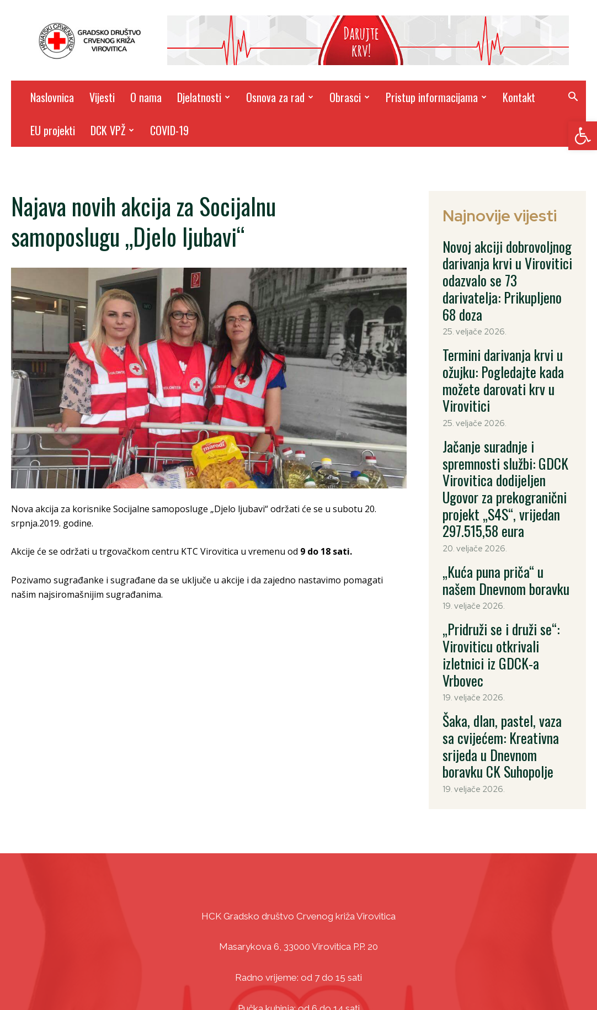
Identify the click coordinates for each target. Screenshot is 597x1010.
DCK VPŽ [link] (112, 130)
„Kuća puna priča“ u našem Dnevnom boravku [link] (498, 480)
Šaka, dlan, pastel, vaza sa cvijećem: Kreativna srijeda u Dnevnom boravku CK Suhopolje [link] (507, 599)
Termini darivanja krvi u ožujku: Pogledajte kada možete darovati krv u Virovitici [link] (506, 332)
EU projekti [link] (52, 130)
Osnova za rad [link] (279, 97)
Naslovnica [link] (52, 97)
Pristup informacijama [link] (436, 97)
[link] (582, 135)
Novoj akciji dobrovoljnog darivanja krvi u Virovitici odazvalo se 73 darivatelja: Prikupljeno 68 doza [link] (497, 263)
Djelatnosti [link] (203, 97)
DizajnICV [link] (403, 976)
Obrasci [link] (349, 97)
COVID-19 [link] (169, 130)
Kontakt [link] (519, 97)
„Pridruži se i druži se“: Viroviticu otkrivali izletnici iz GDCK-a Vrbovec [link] (502, 536)
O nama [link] (146, 97)
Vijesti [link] (102, 97)
